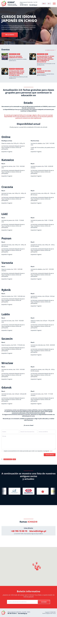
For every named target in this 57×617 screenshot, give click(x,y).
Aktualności (12, 68)
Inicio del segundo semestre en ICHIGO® (16, 56)
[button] (36, 563)
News (19, 54)
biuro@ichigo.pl (33, 5)
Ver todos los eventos (49, 50)
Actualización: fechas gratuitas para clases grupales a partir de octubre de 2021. (16, 73)
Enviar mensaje (50, 454)
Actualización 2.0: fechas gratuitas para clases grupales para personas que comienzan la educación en (45, 59)
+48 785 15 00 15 (24, 5)
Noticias (39, 68)
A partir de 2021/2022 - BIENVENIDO (44, 71)
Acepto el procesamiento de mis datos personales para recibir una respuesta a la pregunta (28, 451)
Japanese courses (13, 54)
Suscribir (44, 602)
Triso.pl (54, 613)
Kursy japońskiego (19, 68)
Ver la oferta (9, 35)
